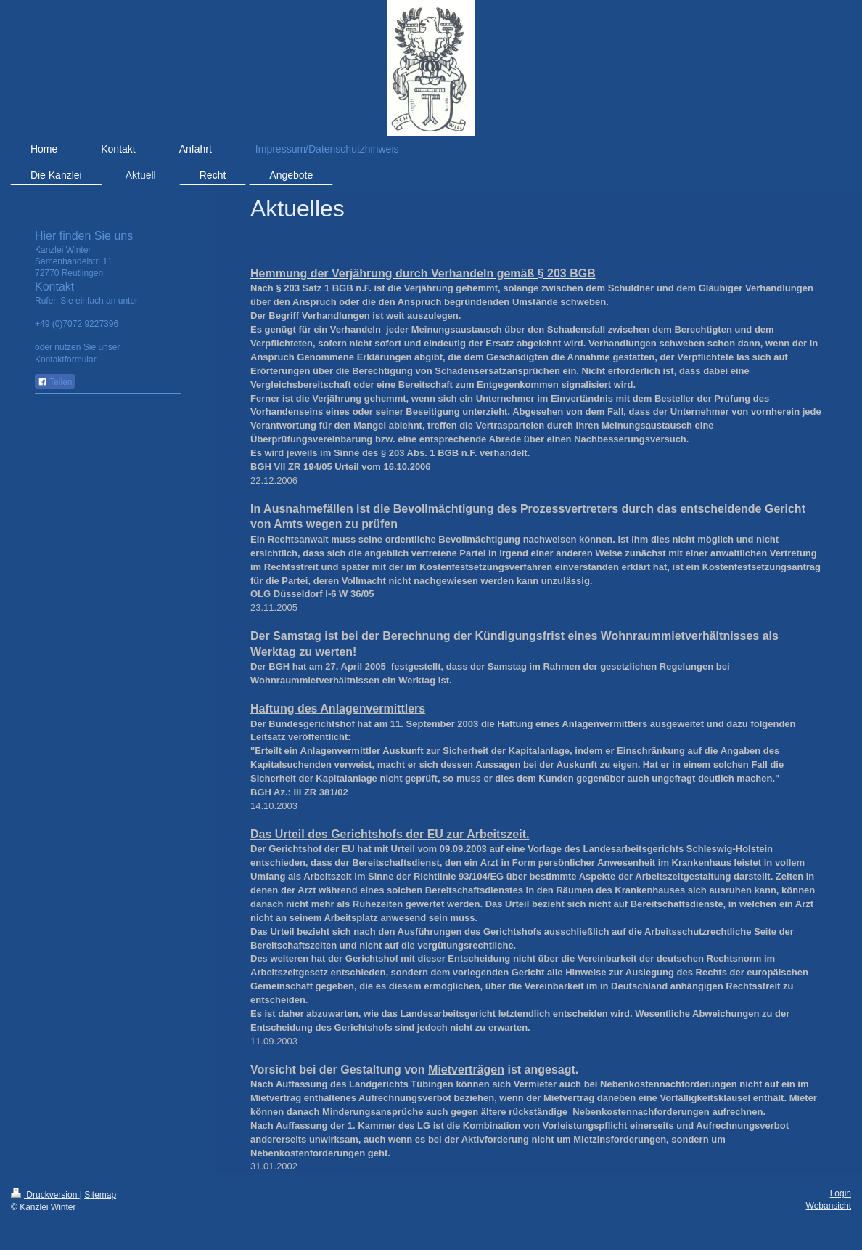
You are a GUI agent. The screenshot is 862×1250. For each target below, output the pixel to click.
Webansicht (828, 1206)
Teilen (55, 382)
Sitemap (100, 1195)
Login (840, 1193)
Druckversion (45, 1195)
